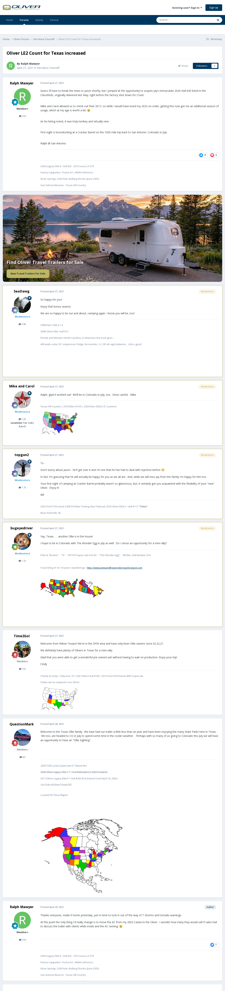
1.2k (22, 560)
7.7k (22, 487)
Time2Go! (22, 636)
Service (54, 20)
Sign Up (213, 7)
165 (22, 669)
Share (183, 65)
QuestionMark (22, 724)
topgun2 (21, 454)
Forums (24, 21)
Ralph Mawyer (22, 83)
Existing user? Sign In (187, 7)
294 (22, 116)
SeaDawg (22, 291)
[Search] (176, 20)
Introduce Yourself (48, 68)
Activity (39, 20)
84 (22, 757)
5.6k (22, 419)
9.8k (22, 324)
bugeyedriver (22, 528)
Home (9, 20)
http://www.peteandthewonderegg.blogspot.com (114, 567)
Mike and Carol (21, 386)
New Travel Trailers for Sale (28, 273)
